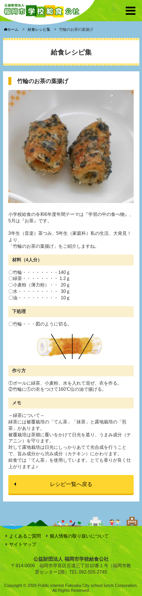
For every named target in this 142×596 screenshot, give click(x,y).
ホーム (11, 29)
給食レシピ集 (39, 29)
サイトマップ (22, 544)
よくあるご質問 (25, 536)
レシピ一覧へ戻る (71, 484)
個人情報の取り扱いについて (79, 536)
